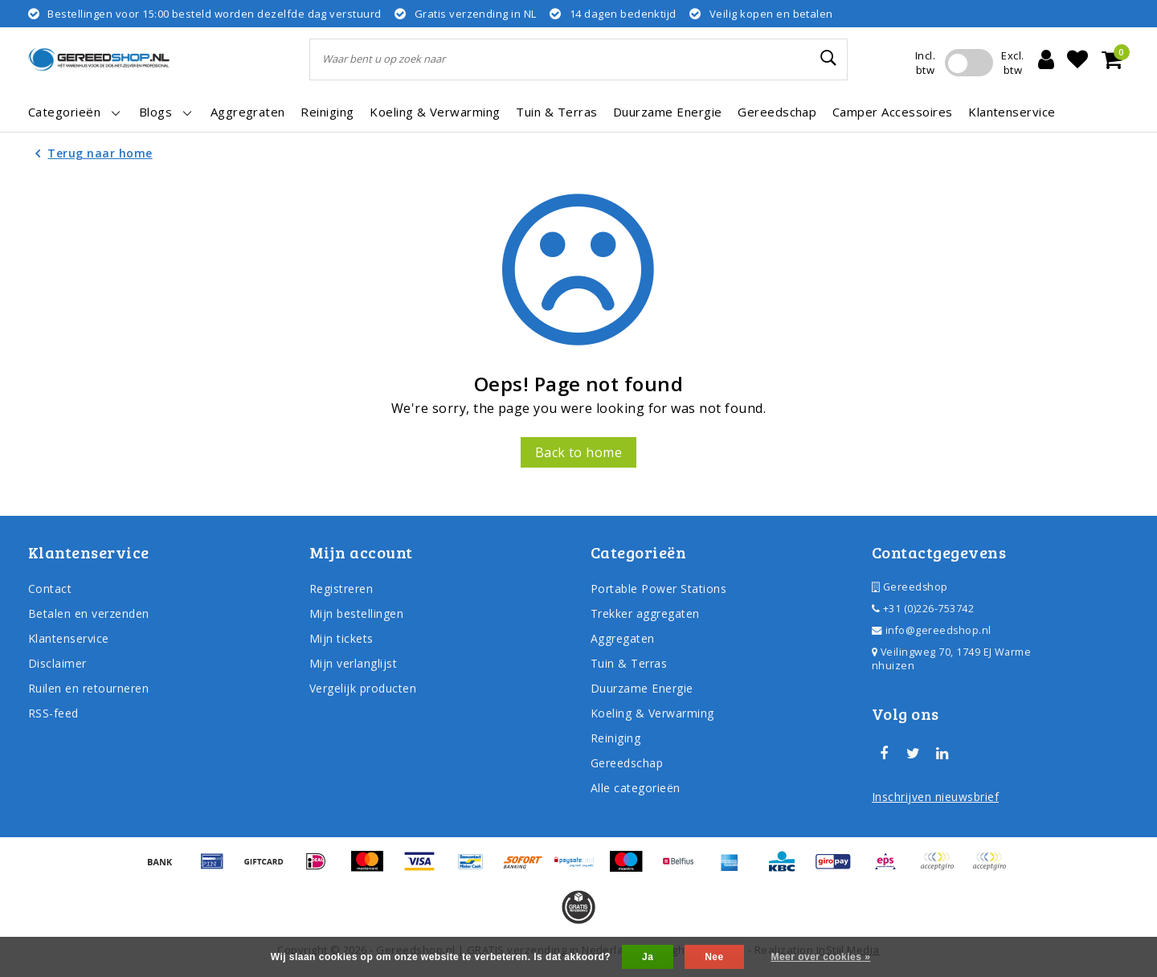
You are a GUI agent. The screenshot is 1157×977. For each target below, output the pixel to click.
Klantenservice (68, 638)
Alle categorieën (636, 787)
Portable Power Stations (658, 588)
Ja (647, 957)
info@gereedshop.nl (931, 630)
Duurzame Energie (642, 688)
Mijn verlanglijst (353, 663)
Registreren (341, 588)
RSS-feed (53, 713)
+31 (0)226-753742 (923, 608)
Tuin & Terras (629, 663)
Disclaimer (57, 663)
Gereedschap (627, 763)
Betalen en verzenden (88, 613)
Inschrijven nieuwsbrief (935, 796)
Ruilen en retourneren (88, 688)
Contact (50, 588)
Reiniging (615, 738)
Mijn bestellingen (356, 613)
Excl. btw (1012, 62)
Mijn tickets (341, 638)
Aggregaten (623, 638)
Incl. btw (925, 62)
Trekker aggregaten (645, 613)
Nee (714, 957)
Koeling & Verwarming (652, 713)
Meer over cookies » (820, 957)
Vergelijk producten (362, 688)
